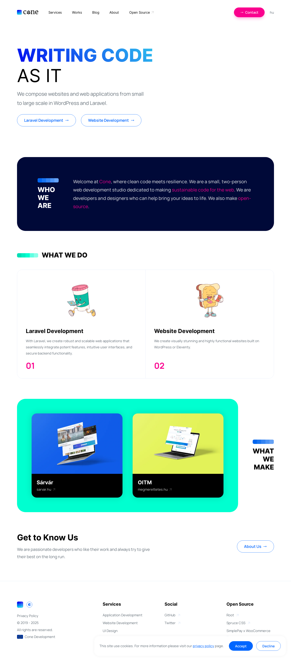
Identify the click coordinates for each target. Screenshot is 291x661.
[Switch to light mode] (29, 605)
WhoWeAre (46, 198)
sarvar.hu (46, 489)
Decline (268, 646)
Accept (241, 646)
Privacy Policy (27, 616)
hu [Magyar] (272, 12)
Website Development (111, 120)
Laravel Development (46, 120)
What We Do (64, 255)
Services (55, 12)
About (114, 12)
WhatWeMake (263, 459)
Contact (249, 12)
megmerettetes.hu (155, 489)
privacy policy (203, 646)
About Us (255, 546)
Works (77, 12)
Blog (95, 12)
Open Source (141, 13)
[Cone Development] (27, 12)
